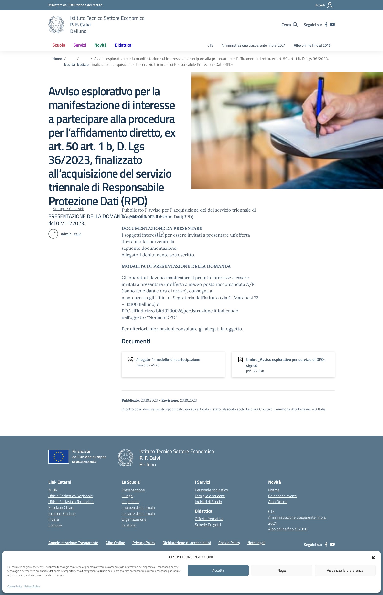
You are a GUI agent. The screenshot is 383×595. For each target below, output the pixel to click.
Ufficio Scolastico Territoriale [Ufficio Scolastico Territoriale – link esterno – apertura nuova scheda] (71, 502)
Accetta (218, 570)
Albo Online (277, 502)
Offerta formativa (209, 519)
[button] (373, 557)
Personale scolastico (211, 490)
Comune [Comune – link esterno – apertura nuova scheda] (55, 525)
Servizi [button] (80, 45)
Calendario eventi (282, 496)
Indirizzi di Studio (208, 502)
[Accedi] (324, 5)
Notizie (273, 490)
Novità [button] (100, 45)
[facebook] (326, 24)
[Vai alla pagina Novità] (69, 64)
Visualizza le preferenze (345, 570)
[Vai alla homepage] (56, 24)
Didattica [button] (123, 45)
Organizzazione (134, 519)
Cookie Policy (14, 586)
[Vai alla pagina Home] (57, 58)
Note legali (256, 542)
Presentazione (133, 490)
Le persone (130, 502)
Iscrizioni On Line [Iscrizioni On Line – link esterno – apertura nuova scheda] (62, 513)
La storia (129, 525)
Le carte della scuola (138, 513)
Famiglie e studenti (210, 496)
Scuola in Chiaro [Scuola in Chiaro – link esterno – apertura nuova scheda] (61, 507)
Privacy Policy (32, 586)
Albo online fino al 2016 (312, 45)
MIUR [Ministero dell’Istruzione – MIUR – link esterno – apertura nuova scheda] (52, 490)
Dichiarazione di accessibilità (187, 542)
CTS (210, 45)
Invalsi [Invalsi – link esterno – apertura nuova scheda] (53, 519)
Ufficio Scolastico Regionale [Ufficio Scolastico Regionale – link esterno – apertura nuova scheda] (70, 496)
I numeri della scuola (138, 507)
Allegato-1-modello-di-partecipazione (168, 359)
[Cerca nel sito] (289, 24)
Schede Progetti (208, 524)
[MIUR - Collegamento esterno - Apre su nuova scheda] (75, 4)
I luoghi (127, 496)
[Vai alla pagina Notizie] (83, 64)
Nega (281, 570)
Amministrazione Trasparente (73, 542)
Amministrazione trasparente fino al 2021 (254, 45)
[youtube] (332, 24)
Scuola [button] (59, 45)
